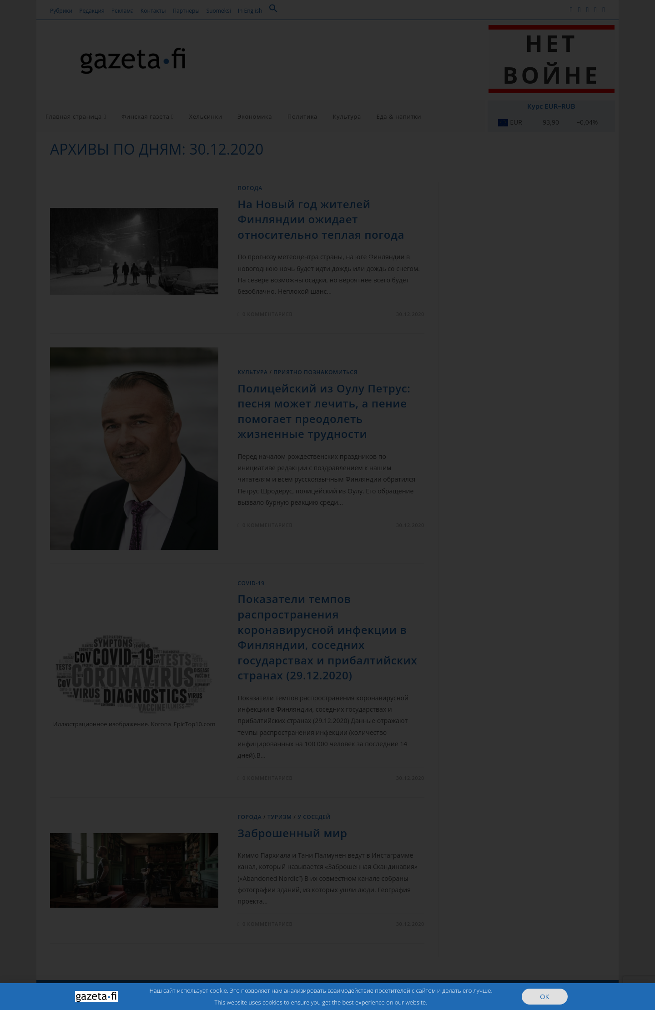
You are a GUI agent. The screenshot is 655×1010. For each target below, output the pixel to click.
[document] (327, 505)
